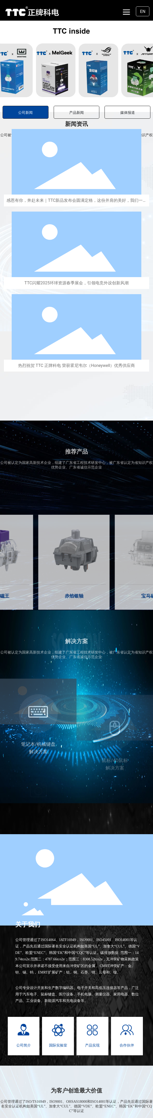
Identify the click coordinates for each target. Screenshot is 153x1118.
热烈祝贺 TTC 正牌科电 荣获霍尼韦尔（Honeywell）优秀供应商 (76, 365)
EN (142, 11)
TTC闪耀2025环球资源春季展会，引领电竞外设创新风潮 (76, 282)
